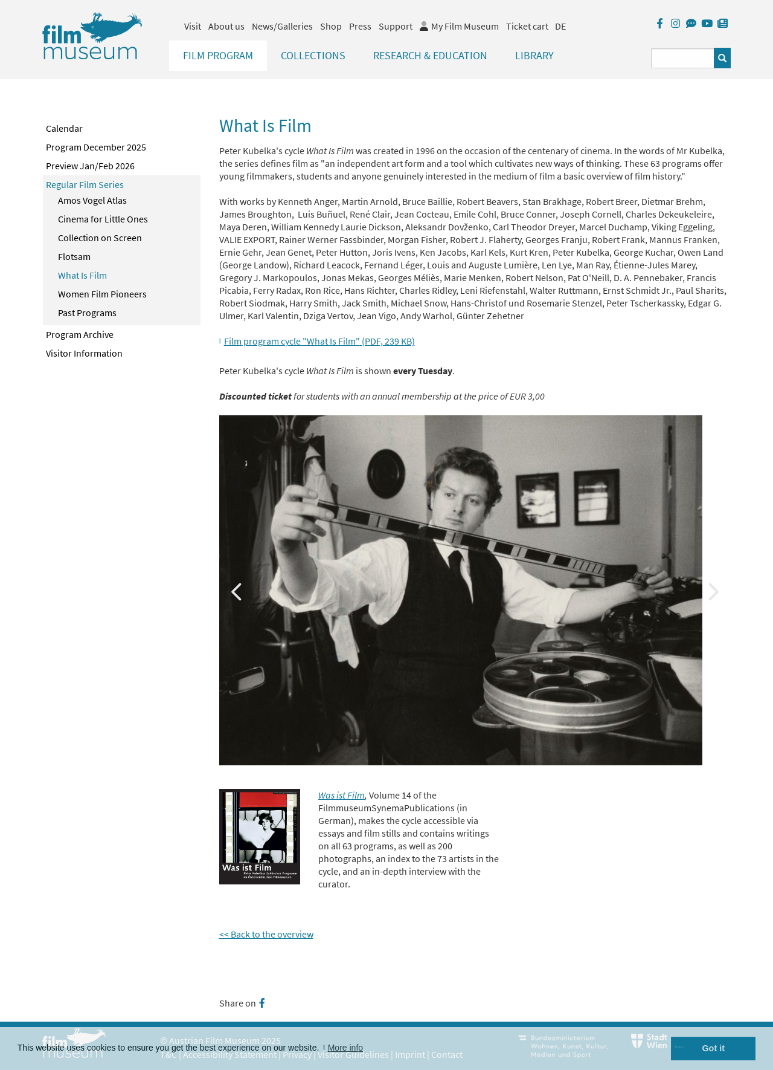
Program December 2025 (96, 147)
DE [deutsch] (560, 26)
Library (534, 55)
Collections (313, 55)
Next (713, 590)
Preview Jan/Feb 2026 (90, 166)
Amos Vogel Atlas (92, 200)
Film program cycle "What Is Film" (319, 341)
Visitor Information (84, 353)
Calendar (64, 128)
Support (395, 26)
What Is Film (82, 275)
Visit (192, 26)
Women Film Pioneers (102, 294)
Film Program (218, 55)
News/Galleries (282, 26)
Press (360, 26)
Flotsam (74, 256)
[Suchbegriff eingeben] (682, 58)
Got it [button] (713, 1048)
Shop (331, 26)
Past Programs (87, 312)
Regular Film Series (85, 184)
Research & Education (430, 55)
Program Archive (80, 334)
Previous (237, 590)
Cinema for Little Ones (103, 219)
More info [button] (345, 1047)
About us (226, 26)
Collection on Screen (100, 238)
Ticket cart (527, 26)
